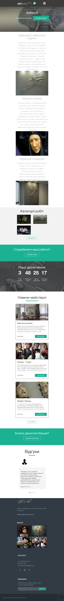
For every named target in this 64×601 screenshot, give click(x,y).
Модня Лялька (24, 401)
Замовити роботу (41, 18)
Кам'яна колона (24, 323)
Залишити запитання (32, 438)
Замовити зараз (32, 254)
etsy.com (28, 486)
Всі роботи (32, 238)
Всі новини (32, 421)
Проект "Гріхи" (24, 362)
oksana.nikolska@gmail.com (26, 565)
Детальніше (40, 336)
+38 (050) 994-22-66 (24, 561)
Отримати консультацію (24, 18)
